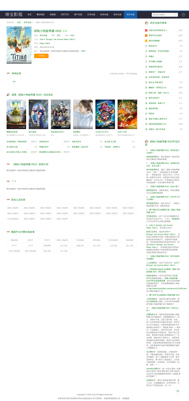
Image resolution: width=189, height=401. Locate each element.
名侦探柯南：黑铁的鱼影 (22, 141)
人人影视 (150, 263)
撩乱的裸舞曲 (163, 40)
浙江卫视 (129, 245)
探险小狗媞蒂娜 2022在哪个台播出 (130, 213)
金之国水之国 (22, 147)
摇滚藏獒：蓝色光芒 (87, 147)
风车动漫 (131, 14)
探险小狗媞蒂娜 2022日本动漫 (113, 208)
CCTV (30, 245)
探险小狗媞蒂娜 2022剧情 (64, 213)
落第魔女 (76, 132)
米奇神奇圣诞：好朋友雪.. (157, 77)
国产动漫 (78, 14)
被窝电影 (150, 190)
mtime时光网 (151, 368)
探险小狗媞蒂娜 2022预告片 (80, 208)
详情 (84, 51)
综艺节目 (65, 14)
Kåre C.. (72, 39)
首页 (30, 14)
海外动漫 (117, 14)
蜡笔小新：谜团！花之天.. (163, 92)
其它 (59, 35)
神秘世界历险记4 (163, 66)
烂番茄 (149, 380)
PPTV (14, 245)
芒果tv (167, 219)
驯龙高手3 (163, 46)
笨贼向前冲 (54, 147)
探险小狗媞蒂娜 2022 (64, 240)
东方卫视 (96, 245)
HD (14, 82)
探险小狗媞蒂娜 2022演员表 (130, 208)
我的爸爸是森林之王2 (163, 124)
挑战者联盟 (163, 108)
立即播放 (41, 56)
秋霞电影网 (151, 157)
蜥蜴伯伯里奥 (12, 132)
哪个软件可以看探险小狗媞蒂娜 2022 (164, 295)
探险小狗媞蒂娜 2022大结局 (31, 213)
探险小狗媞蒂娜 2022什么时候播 (31, 208)
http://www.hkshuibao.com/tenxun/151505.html (168, 288)
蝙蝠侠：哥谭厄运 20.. (163, 87)
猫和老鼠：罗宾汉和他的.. (163, 51)
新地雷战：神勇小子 (163, 103)
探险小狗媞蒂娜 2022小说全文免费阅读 (64, 219)
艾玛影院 (150, 216)
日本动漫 (91, 14)
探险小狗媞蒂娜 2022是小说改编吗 (80, 213)
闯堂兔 (163, 113)
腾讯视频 (96, 240)
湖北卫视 (47, 251)
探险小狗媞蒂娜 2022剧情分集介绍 (113, 213)
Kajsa (42, 43)
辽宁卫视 (63, 251)
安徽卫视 (80, 245)
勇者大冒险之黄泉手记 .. (163, 118)
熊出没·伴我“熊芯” (163, 82)
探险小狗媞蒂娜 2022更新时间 (47, 219)
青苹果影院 (151, 203)
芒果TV (47, 240)
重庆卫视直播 (30, 251)
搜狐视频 (129, 240)
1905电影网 (113, 240)
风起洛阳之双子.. (58, 132)
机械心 (163, 56)
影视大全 (150, 231)
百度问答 (155, 193)
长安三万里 (122, 132)
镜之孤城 (32, 132)
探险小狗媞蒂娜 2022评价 (14, 213)
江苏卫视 (113, 245)
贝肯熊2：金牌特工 (119, 147)
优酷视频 (14, 240)
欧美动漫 (104, 14)
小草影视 (150, 299)
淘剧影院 (175, 219)
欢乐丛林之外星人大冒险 (22, 152)
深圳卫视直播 (14, 251)
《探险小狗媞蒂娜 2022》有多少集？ (164, 186)
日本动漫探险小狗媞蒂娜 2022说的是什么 (14, 219)
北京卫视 (63, 245)
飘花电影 (41, 14)
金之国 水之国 (119, 141)
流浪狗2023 (54, 141)
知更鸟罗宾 (87, 141)
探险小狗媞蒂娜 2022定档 (97, 208)
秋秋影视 (150, 275)
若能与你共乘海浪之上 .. (163, 30)
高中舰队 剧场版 (163, 61)
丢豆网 (149, 352)
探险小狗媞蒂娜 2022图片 (31, 219)
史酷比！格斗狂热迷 (163, 129)
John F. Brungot (46, 39)
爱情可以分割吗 (163, 35)
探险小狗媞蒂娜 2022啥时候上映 (97, 213)
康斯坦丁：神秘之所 (163, 72)
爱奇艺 (30, 240)
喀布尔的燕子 (163, 98)
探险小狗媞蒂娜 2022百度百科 (64, 208)
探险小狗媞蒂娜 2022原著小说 (47, 208)
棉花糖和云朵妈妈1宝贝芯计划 (54, 152)
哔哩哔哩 (47, 245)
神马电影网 (151, 169)
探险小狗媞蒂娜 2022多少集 (47, 213)
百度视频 (80, 240)
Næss (47, 43)
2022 (72, 35)
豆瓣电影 (150, 314)
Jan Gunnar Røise (61, 39)
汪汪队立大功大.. (102, 132)
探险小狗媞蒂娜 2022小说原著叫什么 (14, 208)
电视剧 (53, 14)
